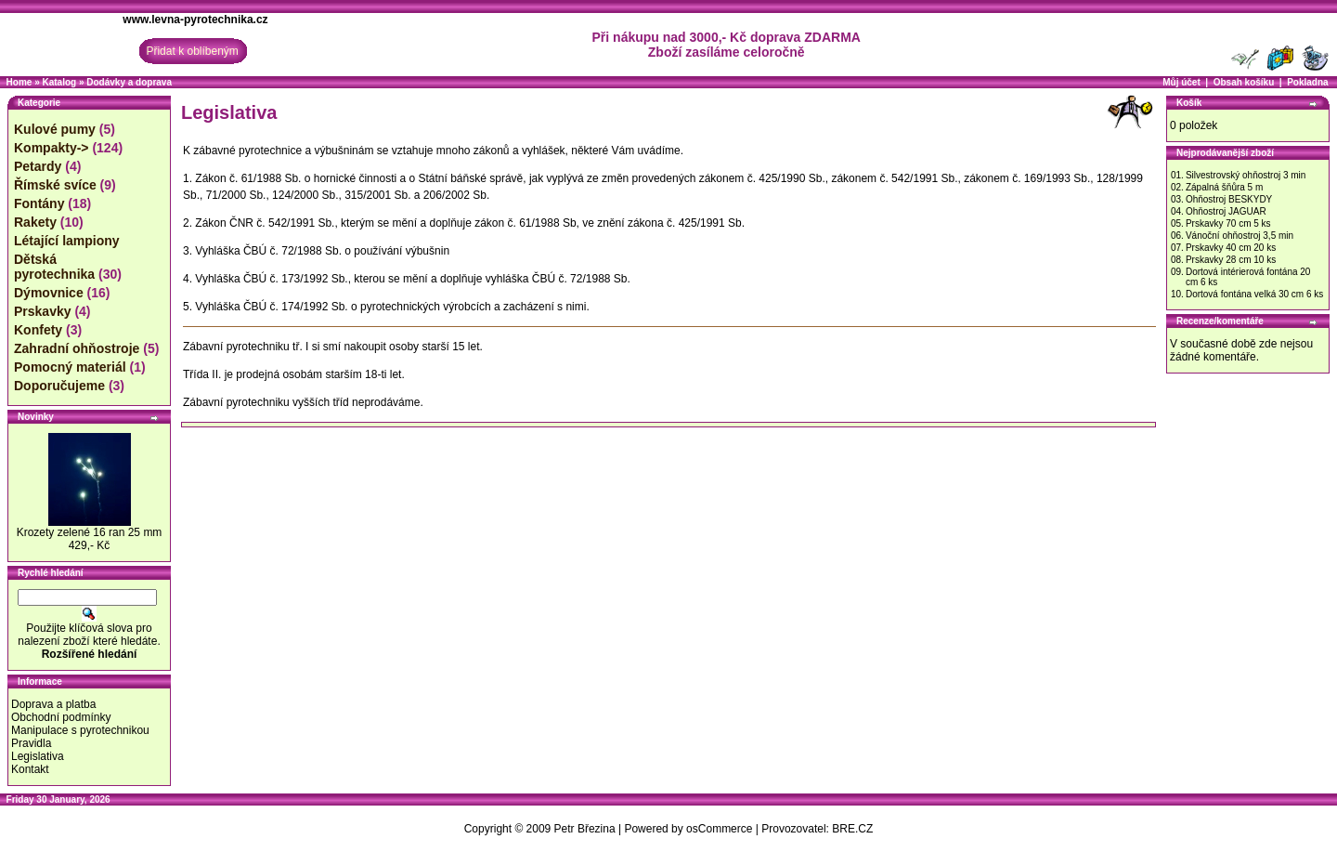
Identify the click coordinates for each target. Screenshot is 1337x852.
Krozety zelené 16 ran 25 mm (89, 532)
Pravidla (31, 743)
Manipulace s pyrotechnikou (80, 730)
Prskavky (42, 311)
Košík (1188, 103)
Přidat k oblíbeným (192, 51)
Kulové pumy (55, 129)
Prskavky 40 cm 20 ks (1231, 247)
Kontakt (30, 769)
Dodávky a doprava (129, 82)
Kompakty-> (51, 147)
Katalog (59, 82)
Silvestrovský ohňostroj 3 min (1246, 175)
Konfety (38, 329)
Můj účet (1181, 82)
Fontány (39, 203)
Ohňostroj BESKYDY (1229, 199)
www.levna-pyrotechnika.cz (195, 19)
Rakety (35, 222)
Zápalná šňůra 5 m (1224, 187)
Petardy (37, 166)
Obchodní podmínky (60, 717)
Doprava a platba (53, 704)
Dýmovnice (49, 292)
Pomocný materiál (70, 367)
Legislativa (37, 756)
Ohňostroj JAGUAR (1226, 211)
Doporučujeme (59, 385)
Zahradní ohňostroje (76, 348)
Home (19, 82)
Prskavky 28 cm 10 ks (1231, 260)
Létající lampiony (67, 240)
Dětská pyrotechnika (54, 267)
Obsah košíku (1244, 82)
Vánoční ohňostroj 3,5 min (1239, 235)
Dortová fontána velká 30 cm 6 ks (1254, 294)
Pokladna (1307, 82)
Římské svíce (55, 184)
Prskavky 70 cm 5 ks (1228, 223)
